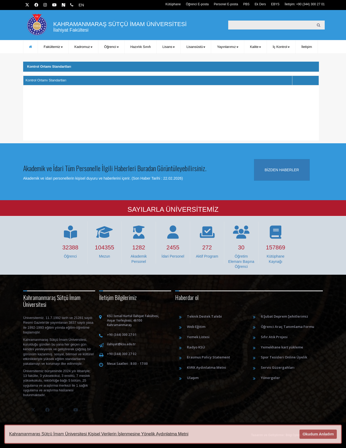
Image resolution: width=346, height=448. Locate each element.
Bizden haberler (282, 170)
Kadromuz (83, 47)
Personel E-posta (226, 4)
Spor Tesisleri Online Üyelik (284, 357)
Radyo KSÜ (196, 347)
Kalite (255, 47)
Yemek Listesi (198, 336)
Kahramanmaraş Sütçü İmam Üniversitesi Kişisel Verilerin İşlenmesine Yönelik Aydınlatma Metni (98, 434)
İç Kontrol (281, 47)
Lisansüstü (195, 47)
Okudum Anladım (318, 434)
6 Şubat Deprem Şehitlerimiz (284, 316)
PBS (246, 4)
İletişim (306, 47)
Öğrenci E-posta (197, 4)
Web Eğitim (196, 326)
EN (81, 5)
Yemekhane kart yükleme (282, 347)
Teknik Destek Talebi (204, 316)
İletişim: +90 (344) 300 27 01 (305, 4)
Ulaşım (193, 377)
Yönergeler (270, 377)
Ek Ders (260, 4)
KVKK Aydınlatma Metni (206, 367)
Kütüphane (173, 4)
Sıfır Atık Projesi (274, 336)
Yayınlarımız (227, 47)
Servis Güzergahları (277, 367)
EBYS (275, 4)
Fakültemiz (53, 47)
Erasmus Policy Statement (208, 357)
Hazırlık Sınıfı (140, 47)
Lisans (168, 47)
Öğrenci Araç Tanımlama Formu (287, 326)
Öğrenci (111, 47)
